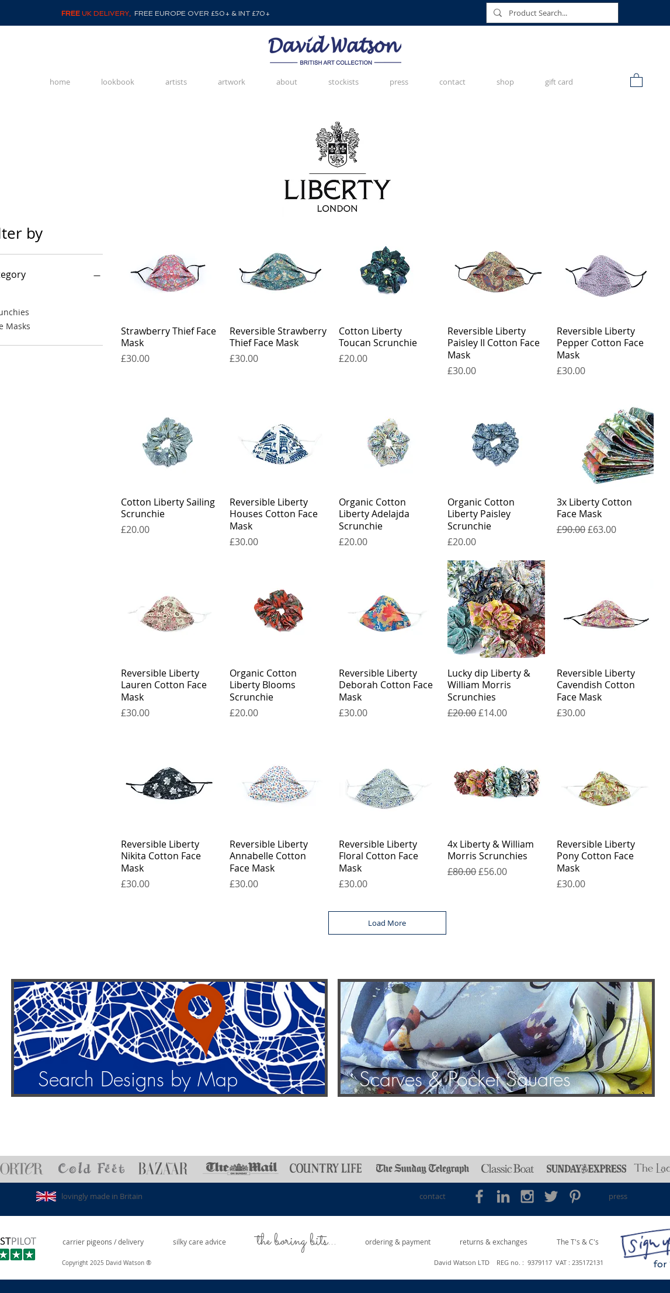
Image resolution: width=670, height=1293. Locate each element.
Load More (387, 923)
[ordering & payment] (398, 1242)
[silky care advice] (199, 1242)
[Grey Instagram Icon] (527, 1196)
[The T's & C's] (577, 1242)
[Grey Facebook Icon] (479, 1196)
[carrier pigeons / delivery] (103, 1242)
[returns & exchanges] (493, 1242)
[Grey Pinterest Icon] (575, 1196)
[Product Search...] (551, 13)
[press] (618, 1196)
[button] (636, 79)
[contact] (432, 1196)
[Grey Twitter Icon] (551, 1196)
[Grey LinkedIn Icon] (503, 1196)
